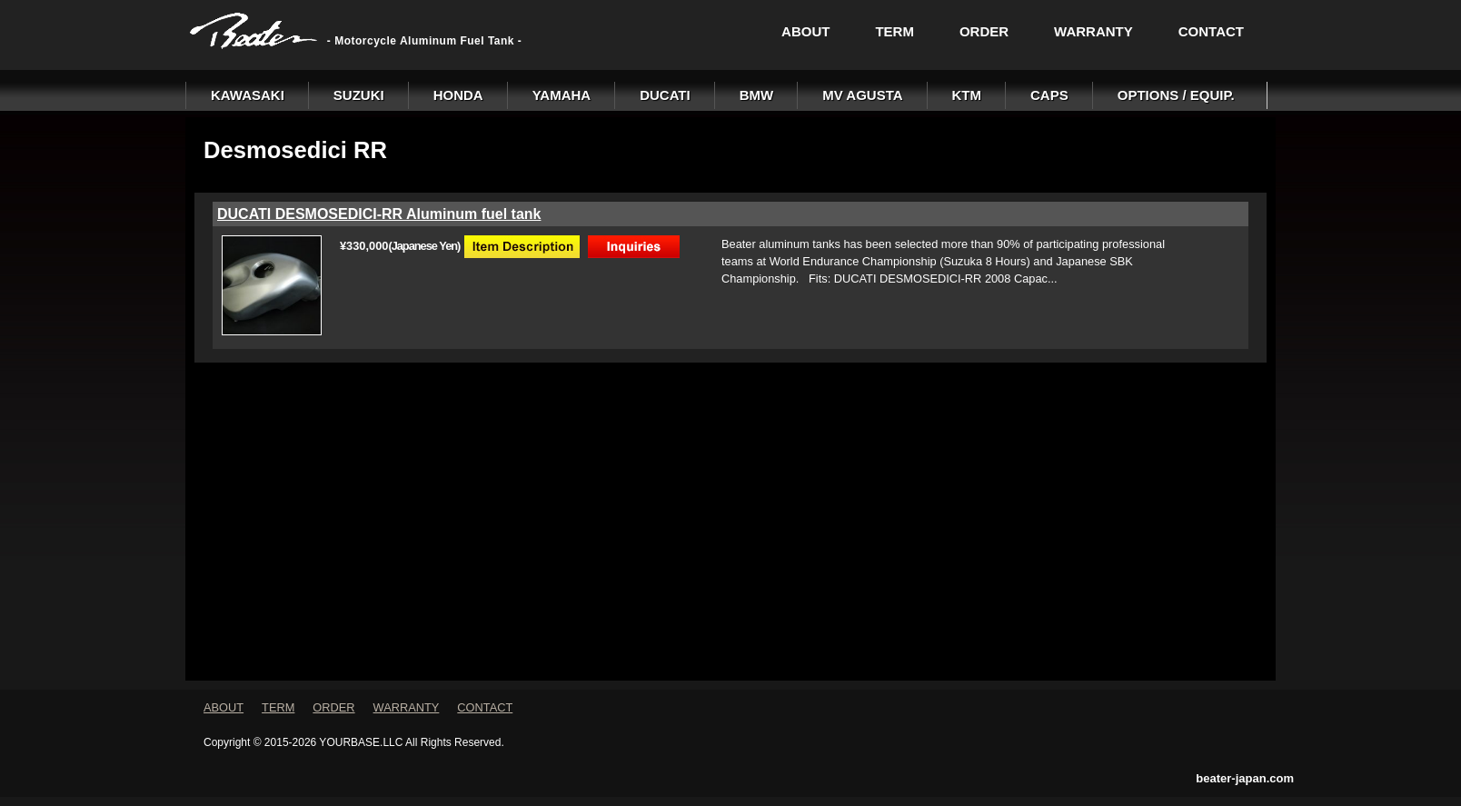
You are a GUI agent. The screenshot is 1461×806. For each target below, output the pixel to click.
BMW (757, 95)
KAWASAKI (247, 95)
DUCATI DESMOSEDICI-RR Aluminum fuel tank (379, 214)
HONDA (458, 95)
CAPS (1049, 95)
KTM (967, 95)
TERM (894, 31)
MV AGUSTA (862, 95)
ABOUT (805, 31)
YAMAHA (561, 95)
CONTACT (1211, 31)
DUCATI (665, 95)
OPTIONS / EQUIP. (1176, 95)
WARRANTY (1093, 31)
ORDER (984, 31)
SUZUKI (358, 95)
